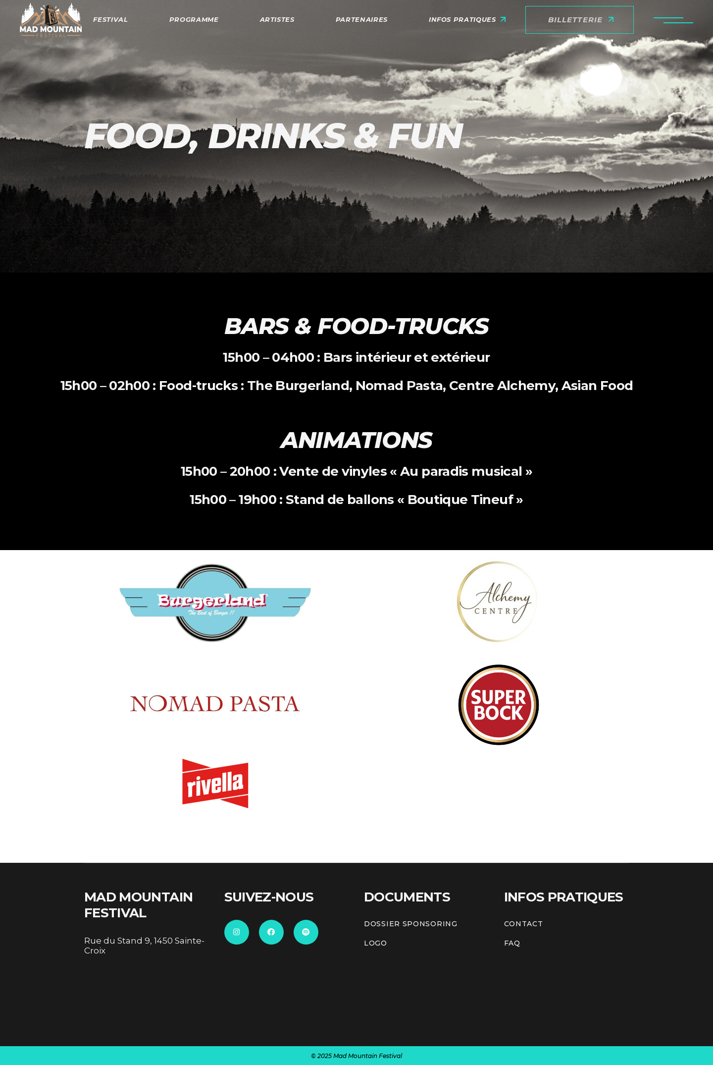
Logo (375, 943)
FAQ (512, 943)
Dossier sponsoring (411, 924)
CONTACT (523, 924)
